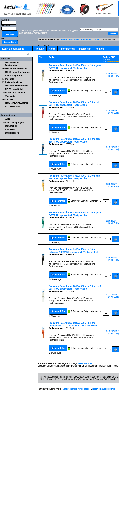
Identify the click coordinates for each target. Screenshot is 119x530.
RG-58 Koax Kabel (14, 89)
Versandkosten (85, 363)
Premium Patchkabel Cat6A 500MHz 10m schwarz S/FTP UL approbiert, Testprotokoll (73, 250)
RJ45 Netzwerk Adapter (16, 103)
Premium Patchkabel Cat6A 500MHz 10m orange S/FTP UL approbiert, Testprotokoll (73, 324)
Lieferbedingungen (14, 122)
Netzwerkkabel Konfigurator (12, 64)
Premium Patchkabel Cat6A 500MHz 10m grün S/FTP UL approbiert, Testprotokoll (75, 214)
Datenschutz (11, 126)
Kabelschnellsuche (12, 54)
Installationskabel (13, 82)
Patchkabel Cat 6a (90, 39)
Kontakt (100, 48)
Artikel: (38, 54)
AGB (7, 119)
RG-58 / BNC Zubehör (15, 92)
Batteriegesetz (12, 133)
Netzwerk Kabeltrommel (16, 86)
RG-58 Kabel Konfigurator (17, 72)
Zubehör (9, 99)
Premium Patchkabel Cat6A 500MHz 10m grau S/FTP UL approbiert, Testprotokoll (75, 66)
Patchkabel (10, 79)
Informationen (67, 48)
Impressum (85, 48)
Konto (52, 48)
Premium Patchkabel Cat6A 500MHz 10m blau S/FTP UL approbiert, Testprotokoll (74, 140)
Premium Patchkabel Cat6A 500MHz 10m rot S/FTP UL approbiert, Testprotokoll (74, 103)
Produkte (39, 48)
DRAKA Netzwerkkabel (16, 68)
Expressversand (13, 106)
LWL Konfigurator (13, 75)
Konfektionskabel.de (13, 48)
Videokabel (10, 96)
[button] (10, 33)
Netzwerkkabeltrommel (103, 389)
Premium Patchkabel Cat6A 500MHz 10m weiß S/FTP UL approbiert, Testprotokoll (75, 287)
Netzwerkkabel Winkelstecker (77, 389)
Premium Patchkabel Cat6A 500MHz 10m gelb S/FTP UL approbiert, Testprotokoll (74, 177)
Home (64, 39)
